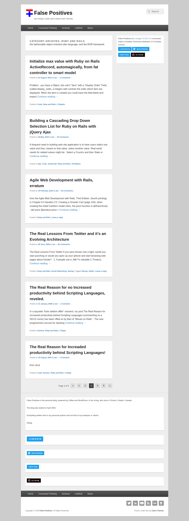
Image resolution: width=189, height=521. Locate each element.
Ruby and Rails (49, 104)
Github (161, 503)
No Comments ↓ (68, 191)
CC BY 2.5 (146, 38)
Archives (66, 28)
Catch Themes (158, 511)
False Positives (53, 13)
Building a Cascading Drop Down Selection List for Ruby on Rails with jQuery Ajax (63, 126)
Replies (61, 104)
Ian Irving (136, 38)
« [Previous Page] (73, 385)
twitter (91, 271)
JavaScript (52, 164)
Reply (63, 331)
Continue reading (47, 96)
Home (30, 28)
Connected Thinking (47, 28)
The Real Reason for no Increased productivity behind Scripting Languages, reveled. (67, 293)
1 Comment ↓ (65, 304)
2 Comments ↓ (66, 78)
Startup (71, 271)
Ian (55, 78)
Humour (41, 331)
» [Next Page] (109, 385)
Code (40, 104)
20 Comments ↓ (63, 137)
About (90, 28)
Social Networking (59, 271)
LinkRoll (78, 28)
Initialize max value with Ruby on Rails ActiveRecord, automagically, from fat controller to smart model (65, 67)
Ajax (39, 164)
